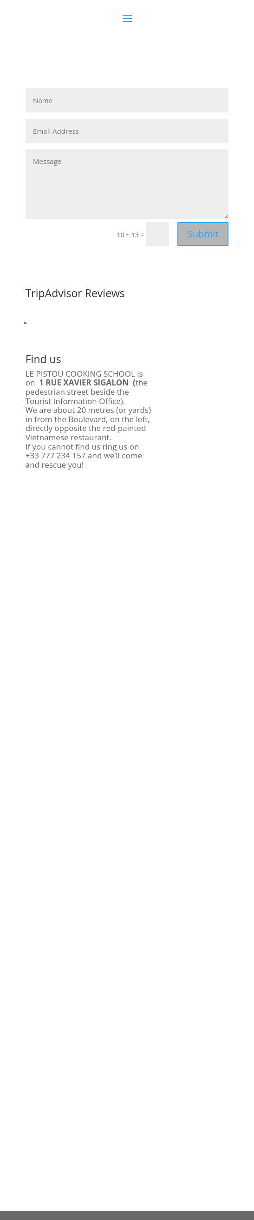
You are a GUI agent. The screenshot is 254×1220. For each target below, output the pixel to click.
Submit (203, 234)
